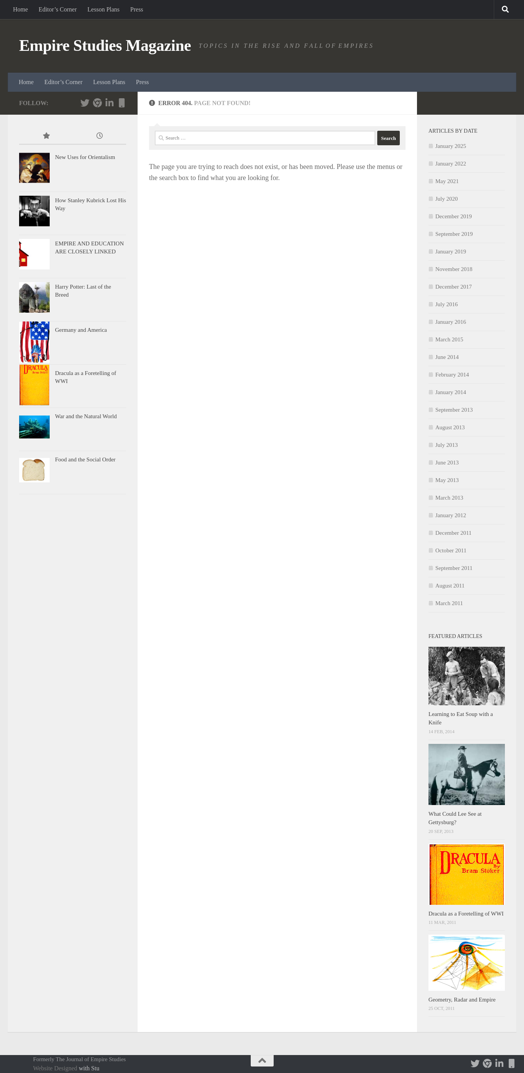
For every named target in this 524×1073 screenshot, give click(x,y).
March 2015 (449, 339)
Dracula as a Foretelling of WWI (466, 914)
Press (136, 9)
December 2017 (453, 287)
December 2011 (453, 533)
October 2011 (451, 550)
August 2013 (450, 427)
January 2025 (450, 146)
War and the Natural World (86, 416)
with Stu (89, 1068)
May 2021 (447, 181)
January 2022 (450, 164)
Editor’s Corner (58, 9)
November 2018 (453, 269)
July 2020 (446, 199)
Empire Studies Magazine (105, 45)
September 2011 (453, 568)
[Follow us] (97, 102)
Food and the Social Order (85, 459)
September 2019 (454, 234)
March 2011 (449, 603)
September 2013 (454, 410)
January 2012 (450, 515)
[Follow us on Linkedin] (109, 102)
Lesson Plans (104, 9)
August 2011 (450, 586)
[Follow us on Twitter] (84, 102)
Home (20, 9)
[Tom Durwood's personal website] (121, 102)
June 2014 (447, 357)
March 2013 (449, 498)
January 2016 (450, 322)
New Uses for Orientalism (85, 157)
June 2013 (447, 462)
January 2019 (450, 251)
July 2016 (446, 304)
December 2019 (453, 216)
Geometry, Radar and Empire (462, 1000)
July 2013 (446, 445)
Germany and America (81, 330)
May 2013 (447, 480)
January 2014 (450, 392)
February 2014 (452, 375)
